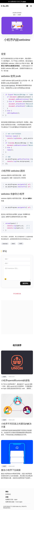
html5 (13, 277)
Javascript (5, 277)
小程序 (19, 14)
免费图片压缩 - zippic (11, 533)
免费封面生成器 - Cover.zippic (13, 535)
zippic (24, 1)
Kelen (17, 540)
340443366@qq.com (25, 273)
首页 (14, 14)
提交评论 (25, 317)
